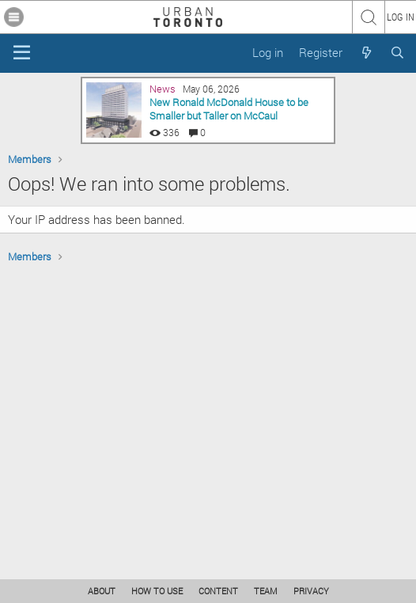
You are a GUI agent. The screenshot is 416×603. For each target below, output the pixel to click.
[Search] (397, 52)
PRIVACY (311, 591)
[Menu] (21, 53)
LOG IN (400, 16)
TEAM (266, 591)
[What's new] (365, 52)
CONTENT (218, 591)
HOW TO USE (157, 591)
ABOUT (101, 591)
